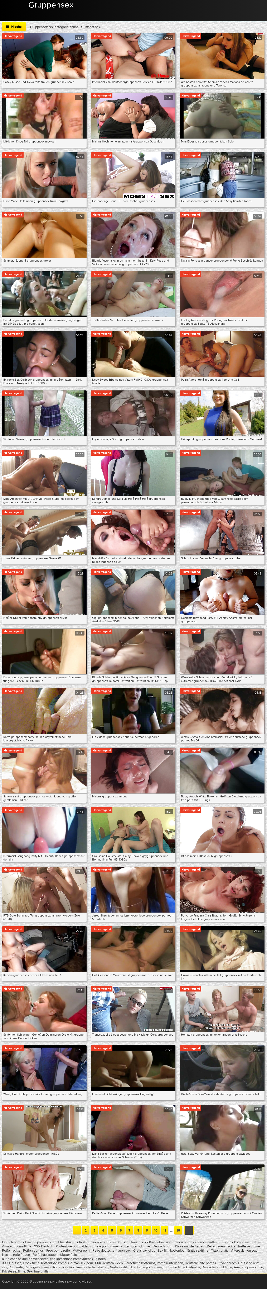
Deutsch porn (162, 1246)
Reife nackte (11, 1250)
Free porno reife (58, 1250)
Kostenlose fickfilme (135, 1246)
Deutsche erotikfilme (217, 1267)
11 (164, 1230)
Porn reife (16, 1267)
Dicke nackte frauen (190, 1246)
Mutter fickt (68, 1255)
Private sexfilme (13, 1271)
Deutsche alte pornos (200, 1263)
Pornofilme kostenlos (140, 1263)
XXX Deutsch (43, 1246)
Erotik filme (31, 1263)
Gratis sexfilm (120, 1267)
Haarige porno (35, 1242)
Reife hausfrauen (45, 1255)
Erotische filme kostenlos (182, 1267)
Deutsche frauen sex (131, 1242)
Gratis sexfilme (197, 1250)
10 (155, 1230)
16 (178, 1230)
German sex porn (80, 1263)
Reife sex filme (249, 1246)
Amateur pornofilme (16, 1246)
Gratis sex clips (144, 1250)
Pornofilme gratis (246, 1242)
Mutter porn (81, 1250)
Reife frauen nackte (221, 1246)
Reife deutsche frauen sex (111, 1250)
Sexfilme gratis (37, 1271)
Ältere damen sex (244, 1250)
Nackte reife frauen (16, 1255)
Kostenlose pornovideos (73, 1246)
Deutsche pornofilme (146, 1267)
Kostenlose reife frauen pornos (171, 1242)
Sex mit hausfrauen (62, 1242)
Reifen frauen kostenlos (96, 1242)
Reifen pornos (33, 1250)
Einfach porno (12, 1242)
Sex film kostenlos (171, 1250)
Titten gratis (219, 1250)
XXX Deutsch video (109, 1263)
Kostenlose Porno (54, 1263)
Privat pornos (227, 1263)
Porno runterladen (170, 1263)
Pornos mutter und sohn (213, 1242)
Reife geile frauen (38, 1267)
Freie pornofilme (106, 1246)
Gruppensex (50, 5)
